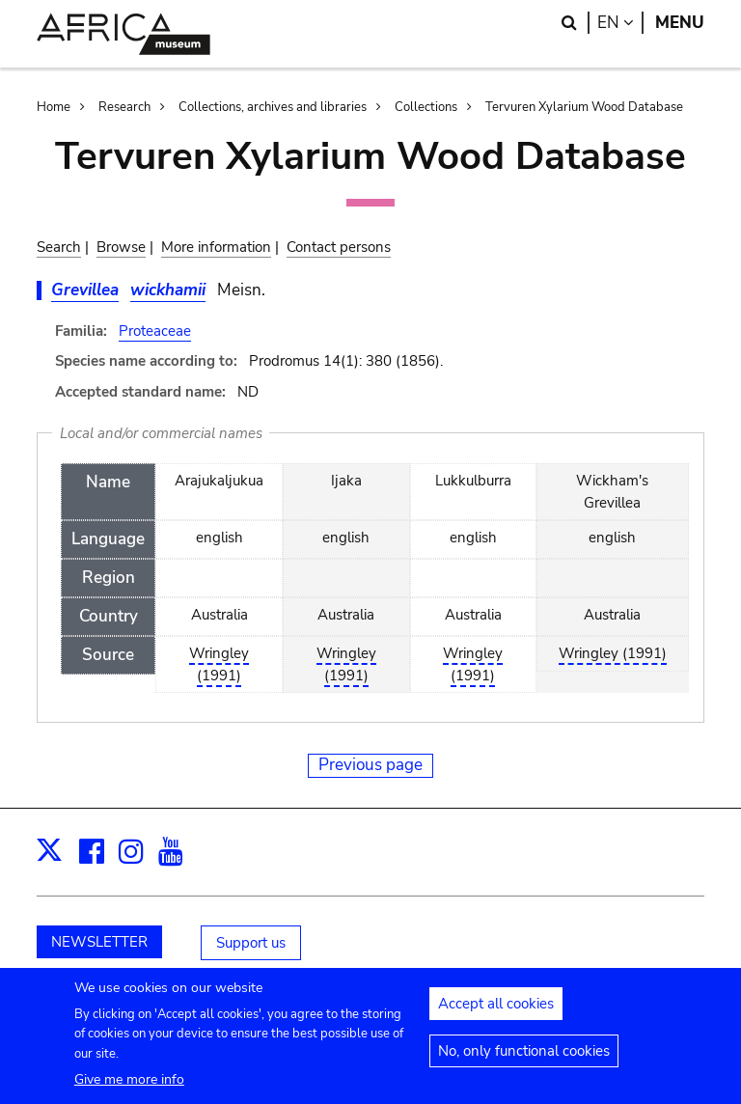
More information (216, 247)
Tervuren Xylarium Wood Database (584, 107)
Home (53, 107)
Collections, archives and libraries (272, 107)
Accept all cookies (496, 1010)
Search (59, 247)
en (620, 23)
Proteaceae (155, 331)
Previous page (370, 765)
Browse (121, 247)
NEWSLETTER (99, 942)
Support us (251, 942)
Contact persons (339, 247)
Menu (679, 23)
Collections (426, 107)
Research (124, 107)
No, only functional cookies (524, 1057)
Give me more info (129, 1085)
